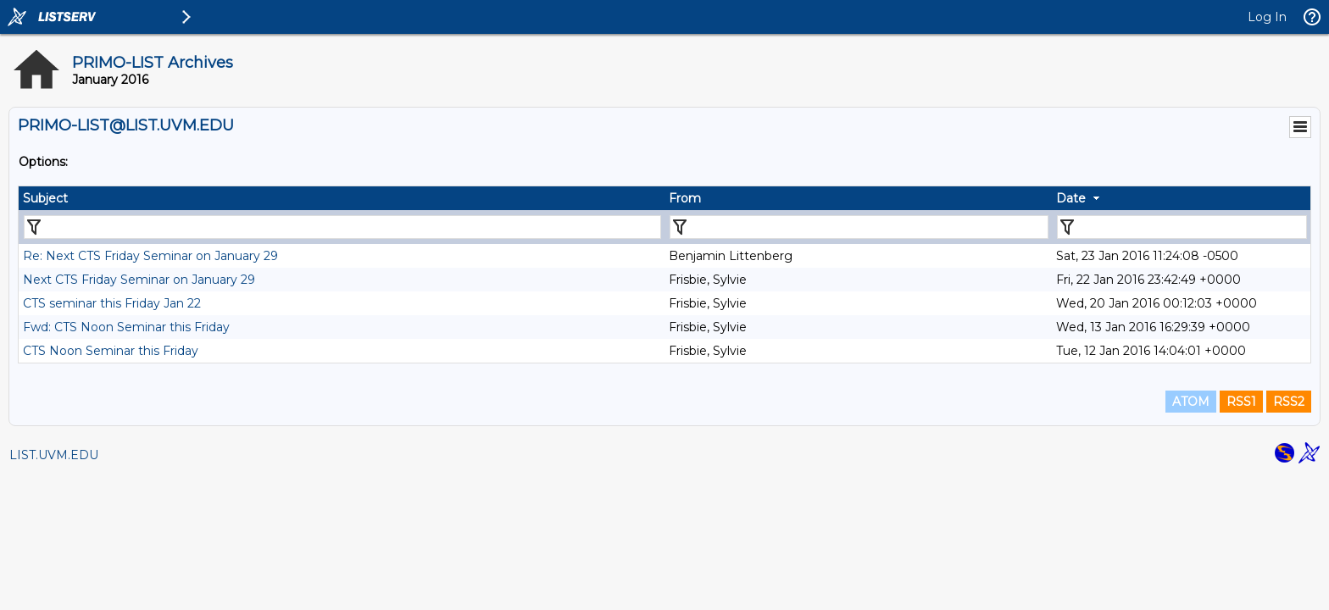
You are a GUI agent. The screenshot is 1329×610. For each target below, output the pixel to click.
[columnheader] (341, 198)
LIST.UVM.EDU (53, 455)
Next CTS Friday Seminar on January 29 (139, 279)
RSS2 (1288, 401)
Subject (45, 198)
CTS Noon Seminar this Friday (110, 350)
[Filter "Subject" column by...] (342, 227)
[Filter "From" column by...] (859, 227)
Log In (1267, 17)
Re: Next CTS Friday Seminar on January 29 (150, 255)
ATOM (1190, 401)
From (685, 198)
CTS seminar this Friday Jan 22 (112, 303)
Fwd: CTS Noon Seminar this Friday (126, 327)
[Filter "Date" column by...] (1182, 227)
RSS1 (1241, 401)
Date (1071, 198)
